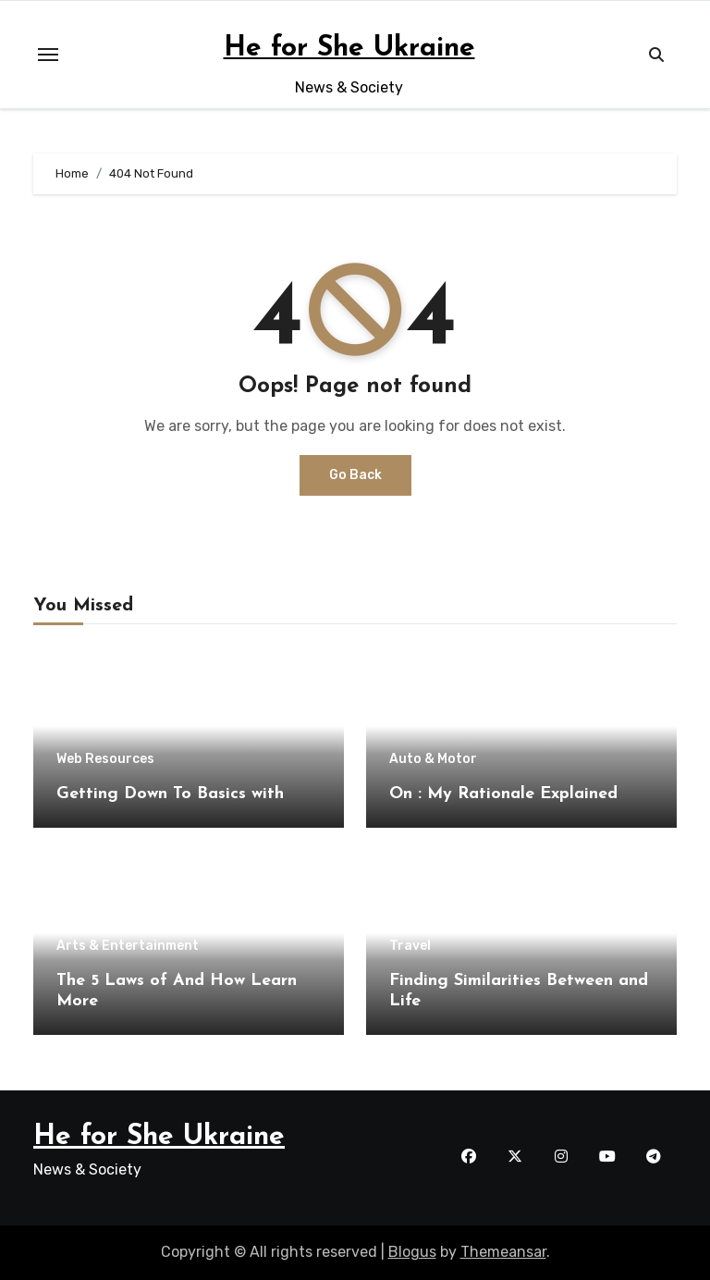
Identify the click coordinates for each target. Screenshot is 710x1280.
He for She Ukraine (349, 48)
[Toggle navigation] (48, 54)
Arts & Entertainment (127, 946)
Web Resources (105, 759)
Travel (410, 946)
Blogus (412, 1252)
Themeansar (503, 1252)
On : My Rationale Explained (503, 794)
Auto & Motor (433, 759)
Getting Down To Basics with (170, 794)
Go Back (355, 475)
